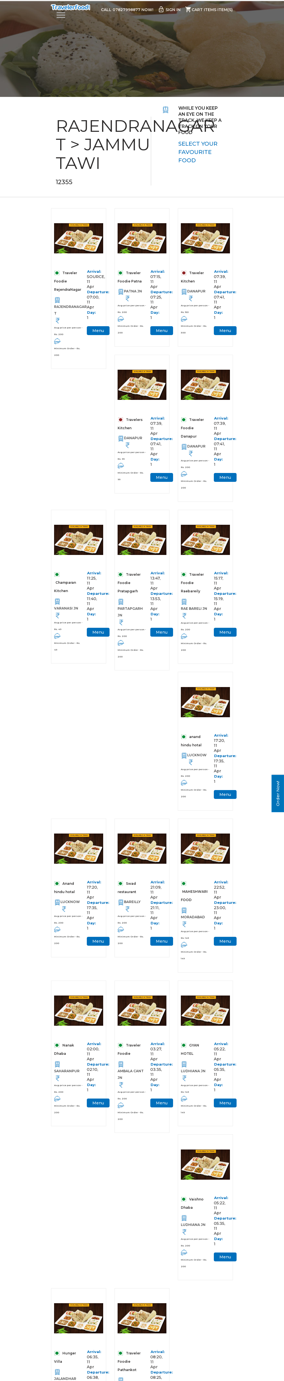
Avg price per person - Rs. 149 (195, 940)
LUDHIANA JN (193, 1078)
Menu (98, 331)
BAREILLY (132, 908)
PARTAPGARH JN (130, 615)
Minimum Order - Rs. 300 (194, 330)
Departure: (92, 292)
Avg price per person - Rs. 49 (68, 629)
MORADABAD (193, 923)
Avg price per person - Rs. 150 (195, 309)
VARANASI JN (66, 611)
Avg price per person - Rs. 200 (68, 331)
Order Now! (277, 793)
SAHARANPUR (67, 1078)
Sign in (169, 9)
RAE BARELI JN (194, 612)
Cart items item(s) (209, 9)
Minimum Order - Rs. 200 (67, 352)
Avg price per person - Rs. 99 (132, 457)
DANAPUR (196, 292)
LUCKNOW (197, 759)
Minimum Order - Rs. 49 (67, 649)
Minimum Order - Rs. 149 (194, 961)
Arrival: (92, 272)
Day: (91, 313)
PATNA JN (133, 292)
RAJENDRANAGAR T (68, 310)
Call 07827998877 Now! (126, 9)
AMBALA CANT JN (131, 1081)
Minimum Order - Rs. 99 (131, 478)
